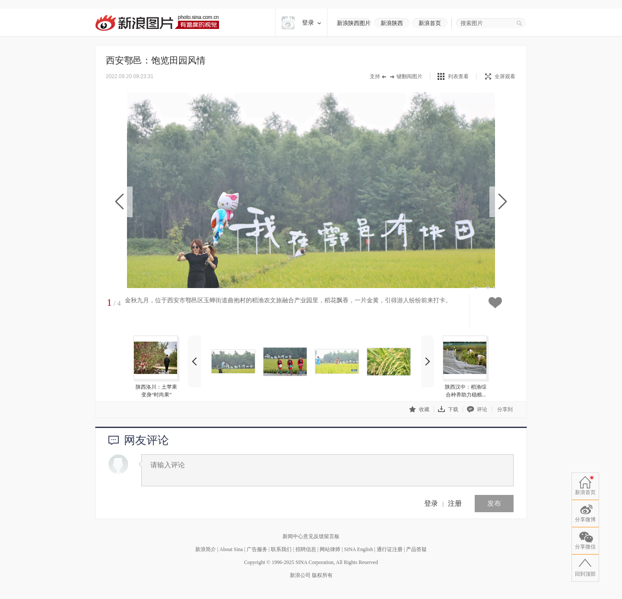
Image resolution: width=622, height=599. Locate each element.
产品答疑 (416, 549)
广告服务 (257, 549)
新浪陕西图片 (354, 23)
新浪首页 (430, 23)
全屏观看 (500, 76)
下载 (448, 409)
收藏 (419, 409)
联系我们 (281, 549)
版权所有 (322, 575)
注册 (455, 503)
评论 (477, 409)
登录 (431, 503)
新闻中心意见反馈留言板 (311, 536)
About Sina (231, 549)
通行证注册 (390, 549)
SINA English (358, 549)
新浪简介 (205, 549)
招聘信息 (305, 549)
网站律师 (330, 549)
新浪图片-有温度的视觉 (157, 23)
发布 (494, 503)
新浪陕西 (392, 23)
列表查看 (458, 76)
